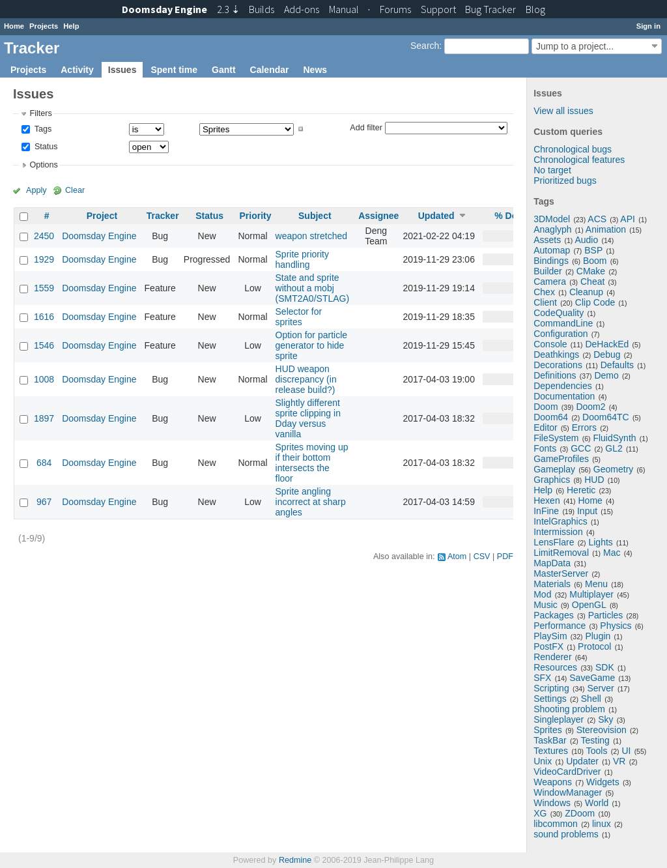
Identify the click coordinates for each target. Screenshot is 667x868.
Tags (41, 129)
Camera (549, 281)
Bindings (551, 260)
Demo (606, 375)
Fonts (544, 448)
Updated (436, 215)
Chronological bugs (572, 149)
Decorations (557, 365)
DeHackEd (607, 344)
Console (550, 344)
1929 (44, 259)
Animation (606, 229)
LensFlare (553, 542)
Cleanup (586, 292)
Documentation (564, 396)
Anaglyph (552, 229)
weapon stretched (312, 236)
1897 (44, 418)
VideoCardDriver (567, 771)
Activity (77, 70)
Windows (552, 803)
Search (424, 45)
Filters (40, 113)
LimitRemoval (561, 552)
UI (626, 750)
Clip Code (595, 302)
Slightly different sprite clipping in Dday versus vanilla (308, 418)
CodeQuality (558, 313)
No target (552, 170)
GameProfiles (561, 459)
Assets (547, 240)
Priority (255, 215)
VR (619, 761)
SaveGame (592, 678)
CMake (590, 271)
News (315, 70)
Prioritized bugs (565, 180)
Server (601, 688)
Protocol (594, 646)
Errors (584, 427)
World (596, 803)
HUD (594, 479)
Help (71, 26)
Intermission (557, 532)
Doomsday (164, 9)
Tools (597, 750)
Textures (550, 750)
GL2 (613, 448)
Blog (535, 9)
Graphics (551, 479)
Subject (315, 215)
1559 (44, 288)
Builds (261, 9)
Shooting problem (569, 709)
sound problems (566, 834)
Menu (596, 584)
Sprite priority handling (302, 259)
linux (601, 823)
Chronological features (579, 159)
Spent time (173, 70)
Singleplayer (558, 719)
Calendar (269, 70)
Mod (542, 594)
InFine (546, 511)
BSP (593, 250)
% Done (511, 215)
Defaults (617, 365)
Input (587, 511)
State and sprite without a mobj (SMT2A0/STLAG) (313, 288)
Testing (595, 740)
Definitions (554, 375)
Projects (43, 26)
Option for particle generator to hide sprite (312, 345)
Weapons (552, 782)
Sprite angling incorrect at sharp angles (311, 501)
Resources (555, 667)
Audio (586, 240)
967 (43, 502)
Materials (552, 584)
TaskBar (550, 740)
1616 (44, 316)
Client (545, 302)
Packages (553, 615)
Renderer (552, 657)
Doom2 (590, 406)
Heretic (581, 490)
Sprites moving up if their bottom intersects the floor (312, 463)
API (627, 219)
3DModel (551, 219)
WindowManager (567, 792)
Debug (606, 354)
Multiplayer (591, 594)
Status (44, 146)
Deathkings (556, 354)
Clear (75, 190)
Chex (544, 292)
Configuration (560, 333)
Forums (395, 9)
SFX (542, 678)
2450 (44, 236)
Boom (595, 260)
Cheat (592, 281)
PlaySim (550, 636)
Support (438, 9)
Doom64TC (605, 417)
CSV (482, 556)
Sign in (648, 26)
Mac (611, 552)
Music (545, 605)
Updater (582, 761)
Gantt (224, 70)
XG (539, 813)
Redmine (295, 860)
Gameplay (554, 469)
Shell (591, 698)
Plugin (597, 636)
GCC (581, 448)
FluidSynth (614, 438)
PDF (505, 556)
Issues (122, 70)
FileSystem (555, 438)
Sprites (547, 730)
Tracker (163, 215)
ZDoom (580, 813)
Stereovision (601, 730)
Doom (545, 406)
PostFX (548, 646)
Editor (545, 427)
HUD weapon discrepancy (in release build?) (306, 379)
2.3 (228, 9)
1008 (44, 379)
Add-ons (301, 9)
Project (102, 215)
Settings (550, 698)
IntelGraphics (560, 521)
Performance (559, 625)
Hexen (546, 500)
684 (43, 462)
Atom (456, 556)
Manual (344, 9)
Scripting (551, 688)
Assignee (378, 215)
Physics (615, 625)
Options (43, 164)
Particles (605, 615)
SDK (604, 667)
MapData (552, 563)
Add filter (366, 127)
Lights (600, 542)
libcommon (555, 823)
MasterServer (560, 573)
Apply (36, 190)
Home (14, 26)
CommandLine (563, 323)
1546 (44, 345)
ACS (597, 219)
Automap (551, 250)
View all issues (563, 111)
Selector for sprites (299, 316)
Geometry (613, 469)
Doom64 (550, 417)
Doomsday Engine (99, 236)
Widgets (602, 782)
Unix (542, 761)
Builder (547, 271)
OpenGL (589, 605)
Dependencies (562, 386)
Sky (605, 719)
